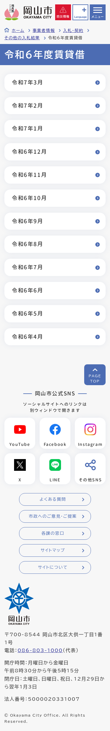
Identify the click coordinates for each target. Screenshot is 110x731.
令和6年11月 (29, 175)
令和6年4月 (27, 337)
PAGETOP (95, 378)
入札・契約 (73, 30)
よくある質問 (53, 499)
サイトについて (52, 567)
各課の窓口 (52, 533)
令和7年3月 (27, 82)
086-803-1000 (40, 650)
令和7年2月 (27, 105)
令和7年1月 (27, 128)
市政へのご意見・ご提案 (53, 516)
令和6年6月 (27, 290)
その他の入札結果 (22, 38)
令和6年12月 (29, 151)
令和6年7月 (27, 267)
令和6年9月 (27, 221)
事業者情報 (44, 30)
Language (80, 17)
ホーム (18, 30)
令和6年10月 (29, 198)
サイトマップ (52, 550)
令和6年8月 (27, 244)
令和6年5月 (27, 313)
